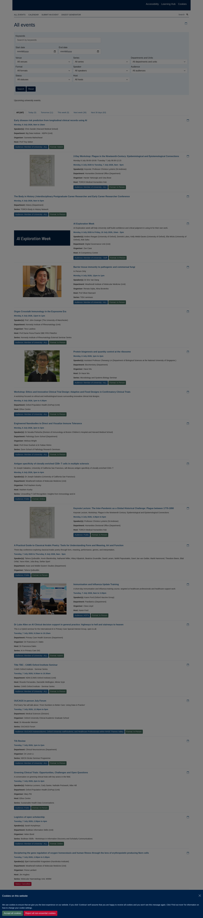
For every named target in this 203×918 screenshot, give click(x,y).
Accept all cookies (12, 913)
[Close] (200, 895)
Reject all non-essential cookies (40, 913)
